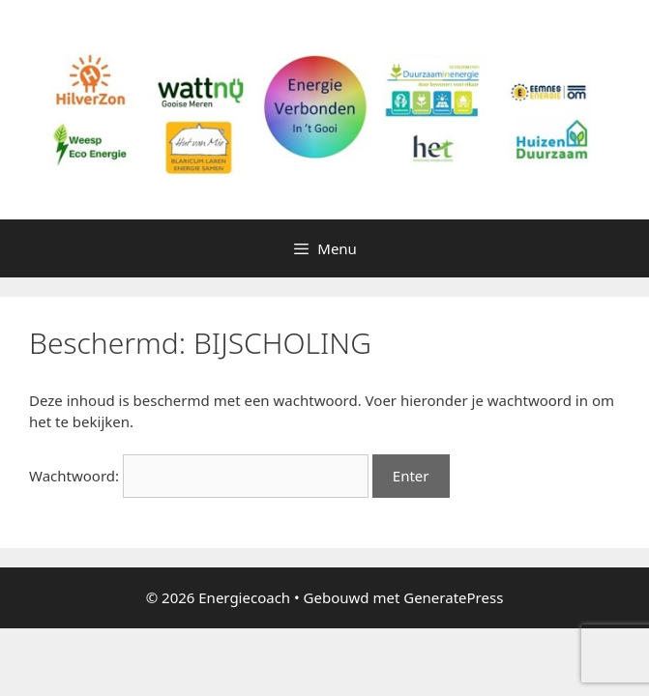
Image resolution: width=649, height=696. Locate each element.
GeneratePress (453, 597)
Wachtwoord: (199, 475)
